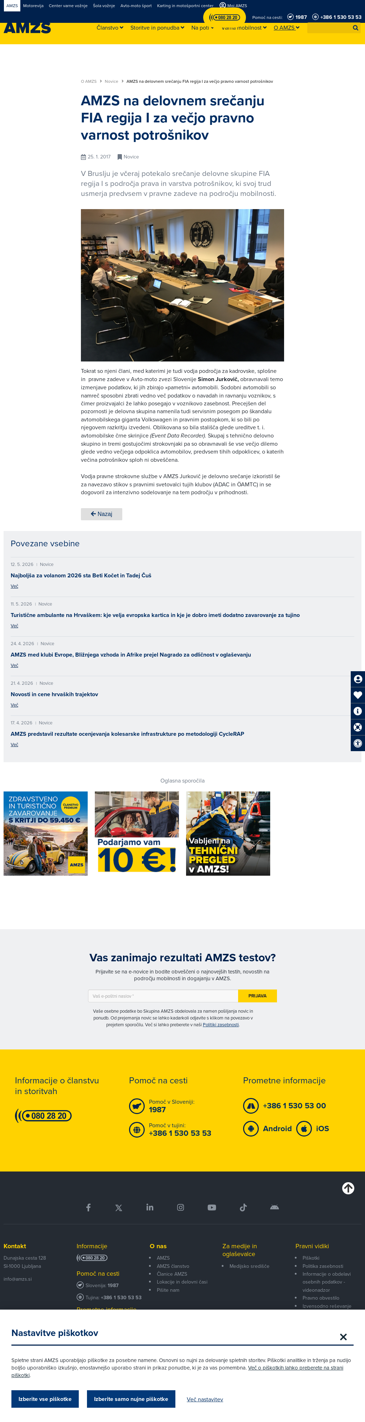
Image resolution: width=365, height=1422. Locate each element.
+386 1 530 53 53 (121, 1298)
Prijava (257, 995)
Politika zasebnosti (323, 1266)
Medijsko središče (249, 1266)
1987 (113, 1285)
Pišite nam (168, 1290)
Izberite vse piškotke (47, 1399)
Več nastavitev (208, 1399)
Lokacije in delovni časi (182, 1281)
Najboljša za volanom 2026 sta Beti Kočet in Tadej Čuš (81, 575)
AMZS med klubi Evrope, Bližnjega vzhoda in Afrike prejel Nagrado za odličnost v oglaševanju (131, 655)
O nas (158, 1246)
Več (14, 586)
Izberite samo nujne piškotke (134, 1399)
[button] (356, 28)
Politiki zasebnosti (221, 1024)
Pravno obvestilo (321, 1297)
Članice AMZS (172, 1273)
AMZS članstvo (173, 1266)
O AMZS (91, 81)
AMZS (163, 1257)
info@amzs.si (18, 1278)
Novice (114, 81)
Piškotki (311, 1257)
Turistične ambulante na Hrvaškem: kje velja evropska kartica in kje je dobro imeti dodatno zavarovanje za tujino (155, 615)
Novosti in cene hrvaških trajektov (54, 694)
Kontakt (15, 1246)
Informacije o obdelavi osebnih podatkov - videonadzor (327, 1282)
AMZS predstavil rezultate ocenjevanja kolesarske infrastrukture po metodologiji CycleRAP (127, 734)
